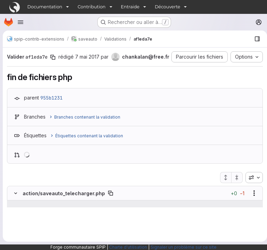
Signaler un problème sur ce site (184, 247)
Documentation (45, 6)
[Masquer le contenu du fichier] (15, 205)
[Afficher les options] (251, 205)
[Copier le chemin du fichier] (110, 205)
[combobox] (251, 189)
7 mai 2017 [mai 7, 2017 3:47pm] (87, 57)
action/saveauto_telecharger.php (64, 205)
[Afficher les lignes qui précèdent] (24, 215)
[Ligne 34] (15, 222)
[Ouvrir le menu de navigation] (20, 22)
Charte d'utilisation (128, 247)
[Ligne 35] (15, 236)
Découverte (167, 6)
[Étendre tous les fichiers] (222, 189)
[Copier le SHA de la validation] (53, 57)
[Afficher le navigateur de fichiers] (254, 38)
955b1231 (51, 109)
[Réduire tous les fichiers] (234, 189)
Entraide (130, 6)
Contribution (91, 6)
